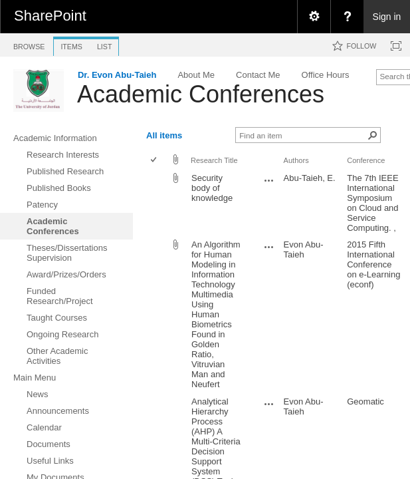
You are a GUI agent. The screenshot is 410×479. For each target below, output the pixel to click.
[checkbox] (154, 160)
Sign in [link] (387, 16)
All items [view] (164, 135)
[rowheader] (156, 203)
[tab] (29, 44)
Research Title (214, 160)
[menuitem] (313, 16)
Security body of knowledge (212, 188)
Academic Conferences (200, 94)
